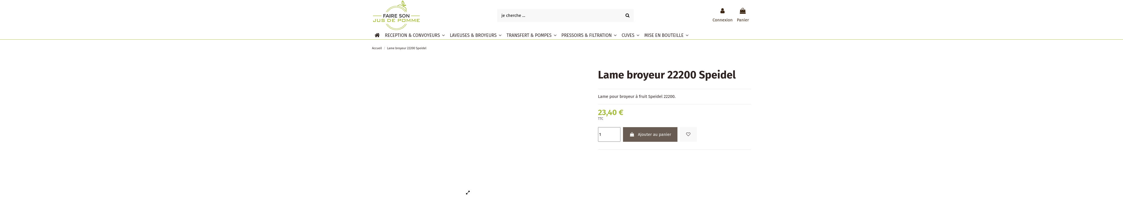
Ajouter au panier (650, 134)
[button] (414, 35)
